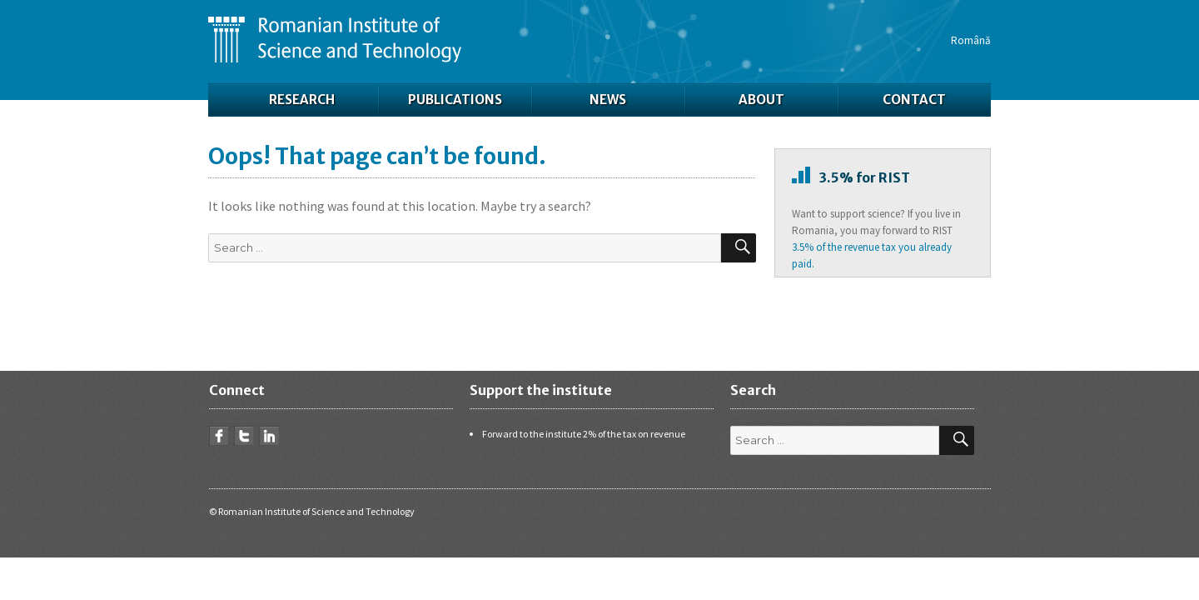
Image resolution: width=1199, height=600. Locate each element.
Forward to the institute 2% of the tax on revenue (583, 434)
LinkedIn (269, 436)
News (608, 100)
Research (302, 100)
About (761, 100)
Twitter (244, 436)
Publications (455, 100)
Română (971, 40)
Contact (914, 100)
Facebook (219, 436)
